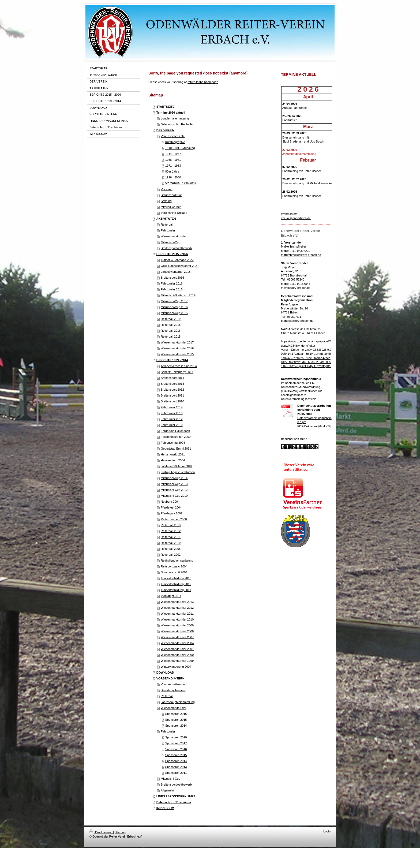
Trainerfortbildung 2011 (176, 590)
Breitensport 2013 (172, 383)
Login (327, 831)
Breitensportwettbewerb (176, 248)
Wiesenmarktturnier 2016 (177, 348)
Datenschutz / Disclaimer (173, 802)
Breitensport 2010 (172, 401)
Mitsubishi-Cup (170, 242)
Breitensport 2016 (172, 277)
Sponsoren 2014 (176, 725)
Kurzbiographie (175, 142)
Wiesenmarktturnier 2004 (177, 643)
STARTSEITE (165, 106)
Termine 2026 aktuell (170, 112)
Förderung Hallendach (175, 430)
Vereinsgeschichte (173, 136)
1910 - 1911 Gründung (180, 148)
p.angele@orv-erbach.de (297, 320)
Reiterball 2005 (171, 548)
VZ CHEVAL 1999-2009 (180, 183)
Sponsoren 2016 (176, 713)
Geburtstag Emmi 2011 (176, 448)
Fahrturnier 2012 (171, 419)
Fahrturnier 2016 (171, 283)
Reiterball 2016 (171, 330)
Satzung (166, 201)
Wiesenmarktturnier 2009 (177, 625)
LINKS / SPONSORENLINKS (175, 796)
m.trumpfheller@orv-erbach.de (301, 254)
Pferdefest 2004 (171, 507)
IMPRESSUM (165, 808)
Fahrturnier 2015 (171, 289)
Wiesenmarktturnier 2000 (177, 654)
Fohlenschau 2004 (173, 442)
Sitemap (120, 832)
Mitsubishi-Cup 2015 (174, 313)
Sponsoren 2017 (176, 743)
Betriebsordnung (171, 195)
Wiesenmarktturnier (173, 236)
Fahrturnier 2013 (171, 413)
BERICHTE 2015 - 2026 (172, 254)
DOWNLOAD (165, 672)
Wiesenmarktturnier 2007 (177, 637)
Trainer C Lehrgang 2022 (177, 260)
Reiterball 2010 (171, 542)
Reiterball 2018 (171, 324)
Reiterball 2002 (171, 554)
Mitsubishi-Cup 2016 (174, 307)
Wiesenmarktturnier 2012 (177, 607)
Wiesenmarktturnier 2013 (177, 601)
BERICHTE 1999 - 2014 (172, 360)
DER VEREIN (165, 130)
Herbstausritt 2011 (173, 454)
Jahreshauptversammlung (178, 702)
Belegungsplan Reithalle (177, 124)
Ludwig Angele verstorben (178, 472)
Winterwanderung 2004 (176, 666)
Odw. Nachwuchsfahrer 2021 (179, 265)
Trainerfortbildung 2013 (176, 578)
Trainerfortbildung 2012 (176, 584)
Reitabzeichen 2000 (174, 519)
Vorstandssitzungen (173, 684)
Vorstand (166, 189)
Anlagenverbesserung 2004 (179, 366)
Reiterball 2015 (171, 336)
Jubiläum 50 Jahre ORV (176, 466)
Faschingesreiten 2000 (175, 436)
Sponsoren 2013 (176, 766)
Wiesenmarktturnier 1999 (177, 660)
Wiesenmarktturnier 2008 (177, 631)
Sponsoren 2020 (176, 737)
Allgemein (167, 790)
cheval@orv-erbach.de (296, 218)
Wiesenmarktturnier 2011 (177, 613)
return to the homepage (203, 82)
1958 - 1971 (173, 159)
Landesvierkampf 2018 (175, 271)
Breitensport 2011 (172, 395)
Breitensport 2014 (172, 377)
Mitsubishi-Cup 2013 (174, 483)
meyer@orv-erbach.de (295, 287)
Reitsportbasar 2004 (174, 566)
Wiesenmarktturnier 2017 (177, 342)
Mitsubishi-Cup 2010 (174, 495)
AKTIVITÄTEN (166, 218)
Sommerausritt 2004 (174, 572)
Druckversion (101, 832)
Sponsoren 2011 (176, 772)
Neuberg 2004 (170, 501)
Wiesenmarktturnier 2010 (177, 619)
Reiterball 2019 (171, 318)
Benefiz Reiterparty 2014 (177, 371)
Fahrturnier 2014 (171, 407)
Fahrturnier (168, 230)
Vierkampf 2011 (171, 595)
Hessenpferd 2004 (173, 460)
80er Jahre (172, 171)
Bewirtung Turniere (173, 690)
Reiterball (167, 224)
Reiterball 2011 (171, 537)
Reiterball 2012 (171, 531)
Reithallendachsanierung (177, 560)
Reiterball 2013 (171, 525)
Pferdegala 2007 (171, 513)
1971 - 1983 (173, 165)
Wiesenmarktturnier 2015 (177, 354)
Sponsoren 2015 (176, 719)
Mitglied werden (171, 206)
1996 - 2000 (173, 177)
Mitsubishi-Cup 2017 (174, 301)
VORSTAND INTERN (170, 678)
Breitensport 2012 (172, 389)
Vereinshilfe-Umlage (174, 212)
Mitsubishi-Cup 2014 (174, 478)
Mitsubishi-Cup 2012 (174, 489)
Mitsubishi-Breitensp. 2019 (178, 295)
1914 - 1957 (173, 153)
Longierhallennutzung (175, 118)
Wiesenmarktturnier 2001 (177, 649)
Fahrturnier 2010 (171, 425)
